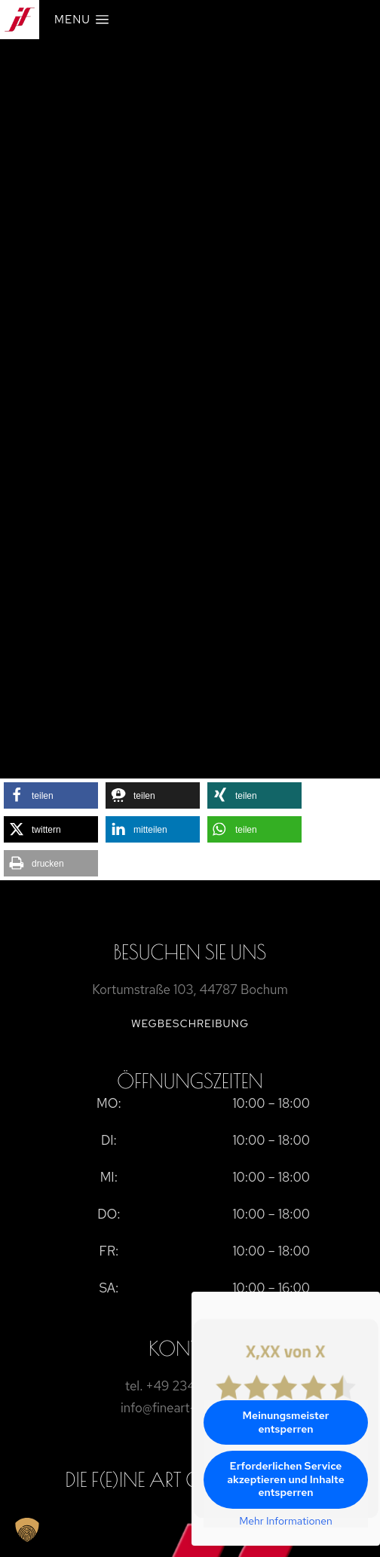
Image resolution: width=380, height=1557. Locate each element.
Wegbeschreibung (190, 1023)
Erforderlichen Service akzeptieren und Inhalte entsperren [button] (286, 1479)
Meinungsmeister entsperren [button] (286, 1422)
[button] (51, 795)
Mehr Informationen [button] (285, 1521)
